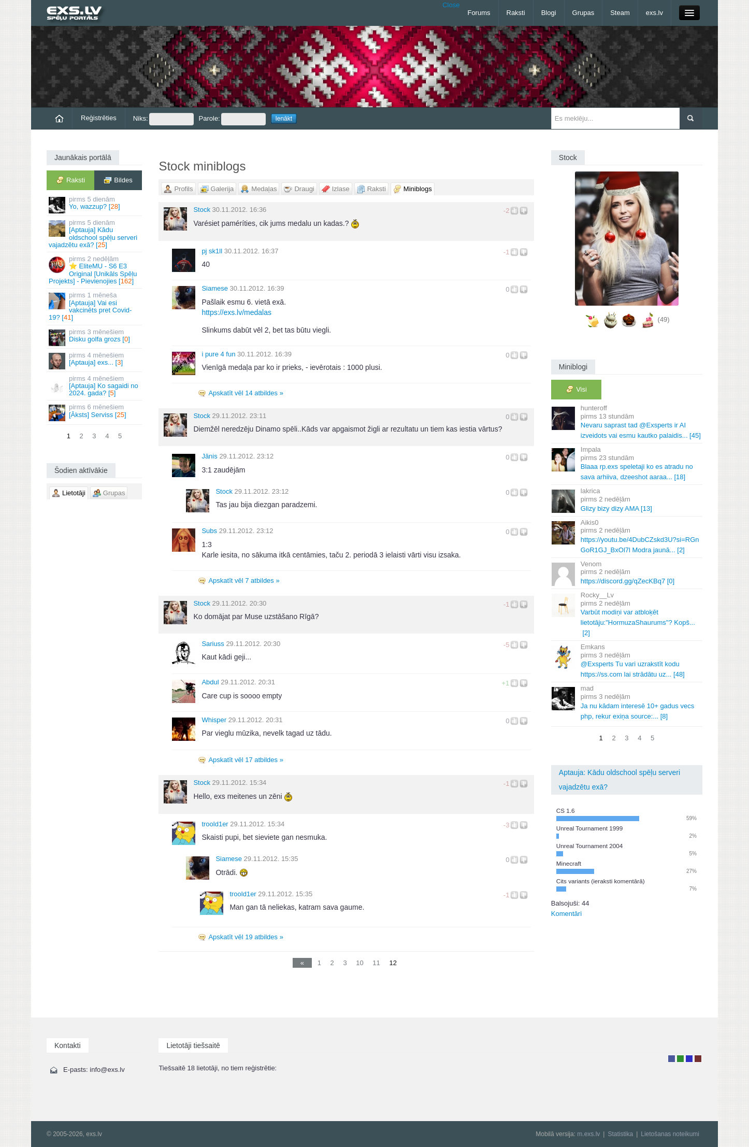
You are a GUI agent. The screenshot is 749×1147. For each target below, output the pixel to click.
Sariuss (212, 644)
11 (376, 963)
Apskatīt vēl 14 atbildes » (245, 393)
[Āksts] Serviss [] (95, 412)
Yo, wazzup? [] (95, 204)
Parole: (232, 119)
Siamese (214, 288)
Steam (620, 13)
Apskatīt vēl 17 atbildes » (245, 760)
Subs (209, 531)
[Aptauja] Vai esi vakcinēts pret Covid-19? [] (95, 306)
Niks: (163, 119)
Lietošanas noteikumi (670, 1134)
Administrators (698, 1059)
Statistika (620, 1134)
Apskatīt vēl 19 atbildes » (245, 937)
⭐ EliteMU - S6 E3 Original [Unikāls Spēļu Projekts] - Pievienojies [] (95, 270)
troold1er (214, 824)
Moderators (689, 1059)
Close (450, 5)
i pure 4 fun (218, 354)
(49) (664, 319)
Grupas (583, 13)
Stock (201, 209)
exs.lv (654, 13)
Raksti (516, 13)
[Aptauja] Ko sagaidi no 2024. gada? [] (95, 386)
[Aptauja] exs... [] (95, 360)
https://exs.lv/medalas (236, 312)
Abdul (210, 682)
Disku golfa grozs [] (95, 337)
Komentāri (566, 913)
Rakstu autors (680, 1059)
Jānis (209, 456)
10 (359, 963)
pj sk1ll (211, 251)
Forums (478, 13)
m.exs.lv (588, 1134)
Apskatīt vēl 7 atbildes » (243, 580)
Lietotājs (671, 1059)
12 (392, 963)
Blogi (548, 13)
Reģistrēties (99, 118)
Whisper (213, 720)
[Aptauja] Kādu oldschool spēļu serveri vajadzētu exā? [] (95, 234)
